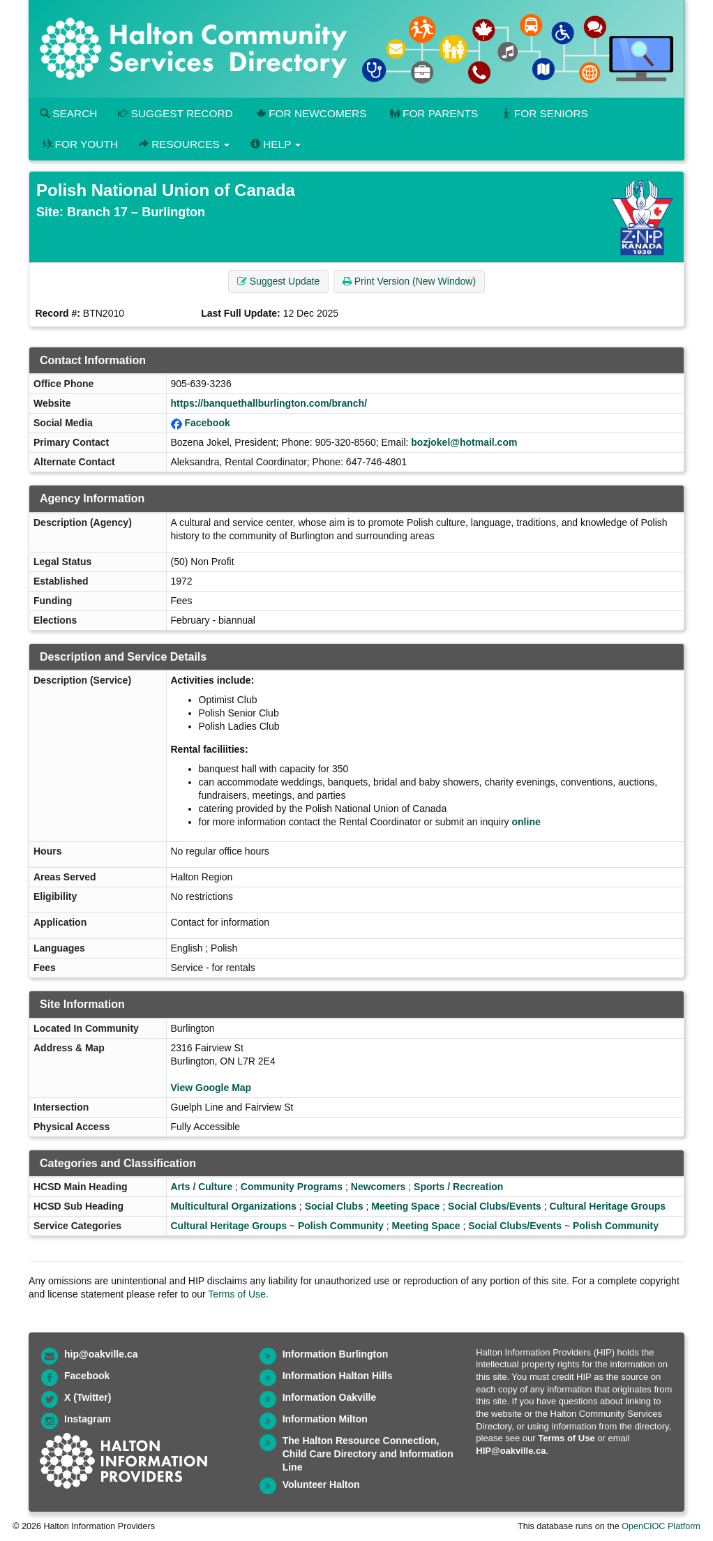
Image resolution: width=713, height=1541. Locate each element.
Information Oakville (330, 1397)
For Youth (79, 144)
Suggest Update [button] (278, 281)
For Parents (432, 113)
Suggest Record (175, 113)
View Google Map (211, 1087)
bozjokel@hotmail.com (464, 442)
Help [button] (275, 144)
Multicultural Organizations (234, 1206)
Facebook (207, 422)
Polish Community (341, 1225)
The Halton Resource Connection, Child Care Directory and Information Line (368, 1454)
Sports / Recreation (458, 1186)
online (526, 821)
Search (68, 113)
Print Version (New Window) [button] (409, 281)
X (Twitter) (87, 1397)
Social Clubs (334, 1206)
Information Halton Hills (338, 1375)
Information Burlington (336, 1354)
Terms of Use (236, 1294)
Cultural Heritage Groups (608, 1206)
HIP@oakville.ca (511, 1450)
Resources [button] (184, 144)
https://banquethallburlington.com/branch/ (269, 403)
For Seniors (543, 113)
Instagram (87, 1419)
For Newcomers (310, 113)
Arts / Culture (202, 1186)
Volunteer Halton (321, 1484)
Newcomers (378, 1186)
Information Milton (325, 1419)
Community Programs (292, 1186)
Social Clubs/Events (494, 1206)
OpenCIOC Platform (661, 1526)
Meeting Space (405, 1206)
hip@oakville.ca (100, 1354)
